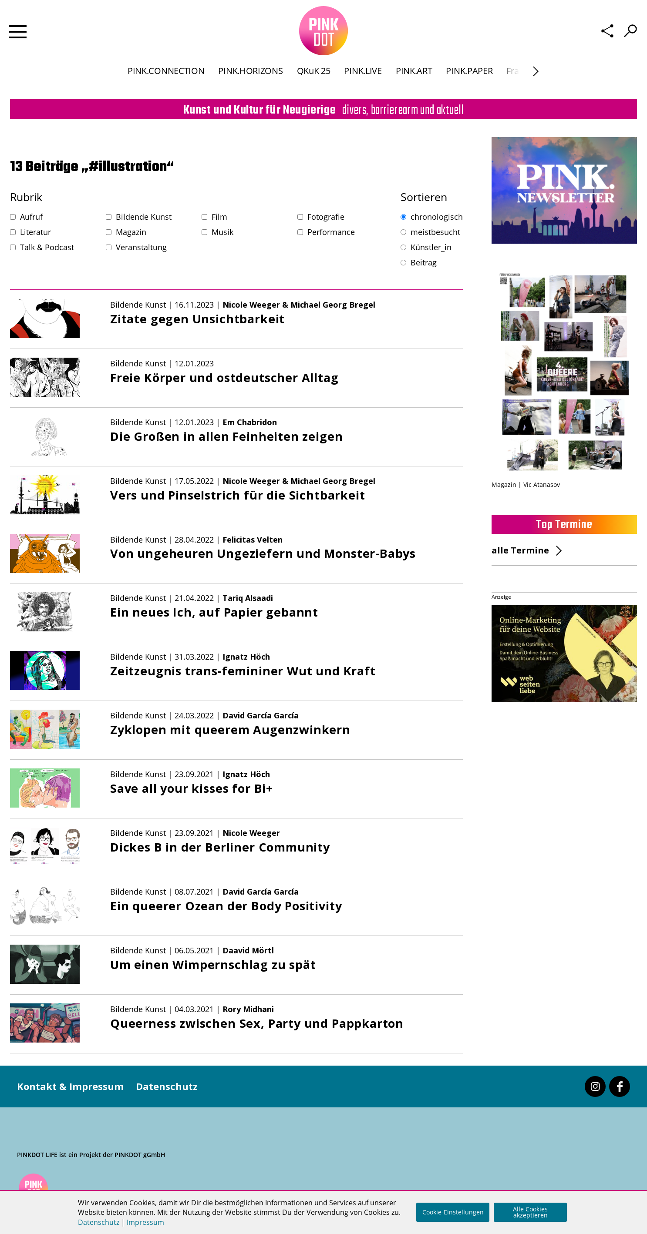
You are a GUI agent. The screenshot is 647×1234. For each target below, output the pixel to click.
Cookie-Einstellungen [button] (453, 1212)
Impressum (145, 1222)
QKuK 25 (313, 80)
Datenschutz (167, 1086)
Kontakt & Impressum (70, 1086)
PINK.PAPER (469, 80)
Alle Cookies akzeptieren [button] (530, 1212)
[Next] (535, 80)
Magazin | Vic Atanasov (526, 484)
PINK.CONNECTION (166, 80)
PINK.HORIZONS (250, 80)
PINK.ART (414, 80)
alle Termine (520, 550)
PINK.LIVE (362, 80)
